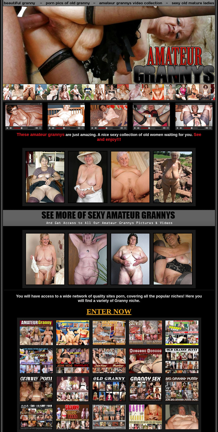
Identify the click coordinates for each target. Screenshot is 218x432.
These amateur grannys (41, 134)
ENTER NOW (109, 311)
